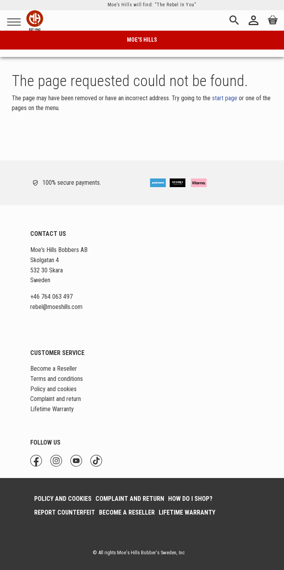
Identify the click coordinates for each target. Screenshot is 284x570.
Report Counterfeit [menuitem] (64, 512)
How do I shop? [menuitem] (190, 498)
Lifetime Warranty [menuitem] (52, 409)
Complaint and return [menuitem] (55, 399)
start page (224, 98)
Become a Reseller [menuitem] (53, 368)
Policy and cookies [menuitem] (53, 389)
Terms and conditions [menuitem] (56, 378)
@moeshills (56, 307)
